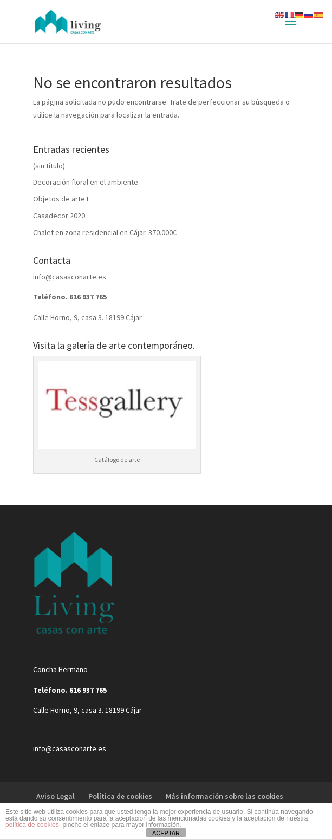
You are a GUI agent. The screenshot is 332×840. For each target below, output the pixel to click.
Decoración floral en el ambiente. (86, 182)
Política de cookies (120, 796)
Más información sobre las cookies (224, 796)
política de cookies (32, 825)
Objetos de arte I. (61, 199)
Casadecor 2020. (60, 215)
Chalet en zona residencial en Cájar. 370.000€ (105, 232)
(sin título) (49, 166)
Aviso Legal (55, 796)
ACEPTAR (166, 833)
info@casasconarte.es (69, 277)
